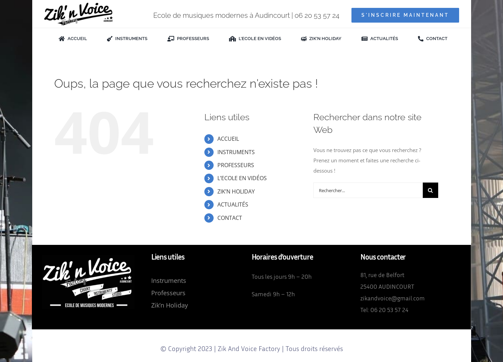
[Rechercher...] (368, 190)
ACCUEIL (228, 138)
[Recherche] (430, 190)
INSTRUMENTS (236, 152)
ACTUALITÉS (232, 204)
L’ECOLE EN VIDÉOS (242, 178)
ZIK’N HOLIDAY (236, 191)
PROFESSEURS (235, 165)
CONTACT (229, 218)
